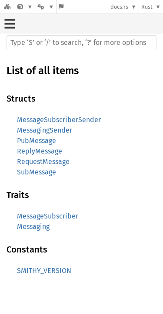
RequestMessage (43, 161)
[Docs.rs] (7, 7)
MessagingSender (44, 130)
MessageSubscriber (47, 216)
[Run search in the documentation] (81, 42)
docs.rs (119, 6)
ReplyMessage (39, 151)
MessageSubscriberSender (59, 120)
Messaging (33, 226)
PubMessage (36, 141)
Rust (147, 6)
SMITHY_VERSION (44, 270)
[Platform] (45, 7)
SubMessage (36, 172)
